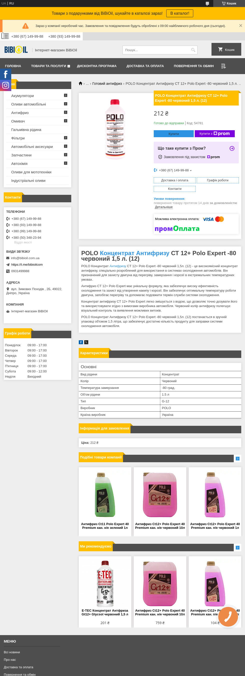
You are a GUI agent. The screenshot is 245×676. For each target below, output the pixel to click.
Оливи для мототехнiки (31, 172)
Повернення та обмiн (194, 66)
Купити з (215, 133)
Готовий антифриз (107, 84)
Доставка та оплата (145, 66)
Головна (13, 66)
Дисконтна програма (96, 66)
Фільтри (18, 138)
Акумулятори (22, 96)
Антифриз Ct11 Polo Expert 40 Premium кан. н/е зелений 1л (105, 526)
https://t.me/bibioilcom (27, 264)
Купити (173, 134)
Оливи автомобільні (28, 104)
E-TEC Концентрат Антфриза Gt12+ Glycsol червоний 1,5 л (105, 612)
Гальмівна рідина (26, 129)
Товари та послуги (48, 66)
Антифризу (118, 266)
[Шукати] (193, 50)
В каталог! (179, 13)
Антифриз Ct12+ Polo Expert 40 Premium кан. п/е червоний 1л (215, 526)
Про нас (10, 660)
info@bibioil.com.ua (25, 258)
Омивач (18, 121)
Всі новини (12, 652)
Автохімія (19, 163)
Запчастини (21, 155)
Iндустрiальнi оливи (28, 180)
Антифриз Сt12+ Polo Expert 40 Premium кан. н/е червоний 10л (160, 526)
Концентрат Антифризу (135, 253)
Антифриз (19, 113)
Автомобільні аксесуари (32, 146)
